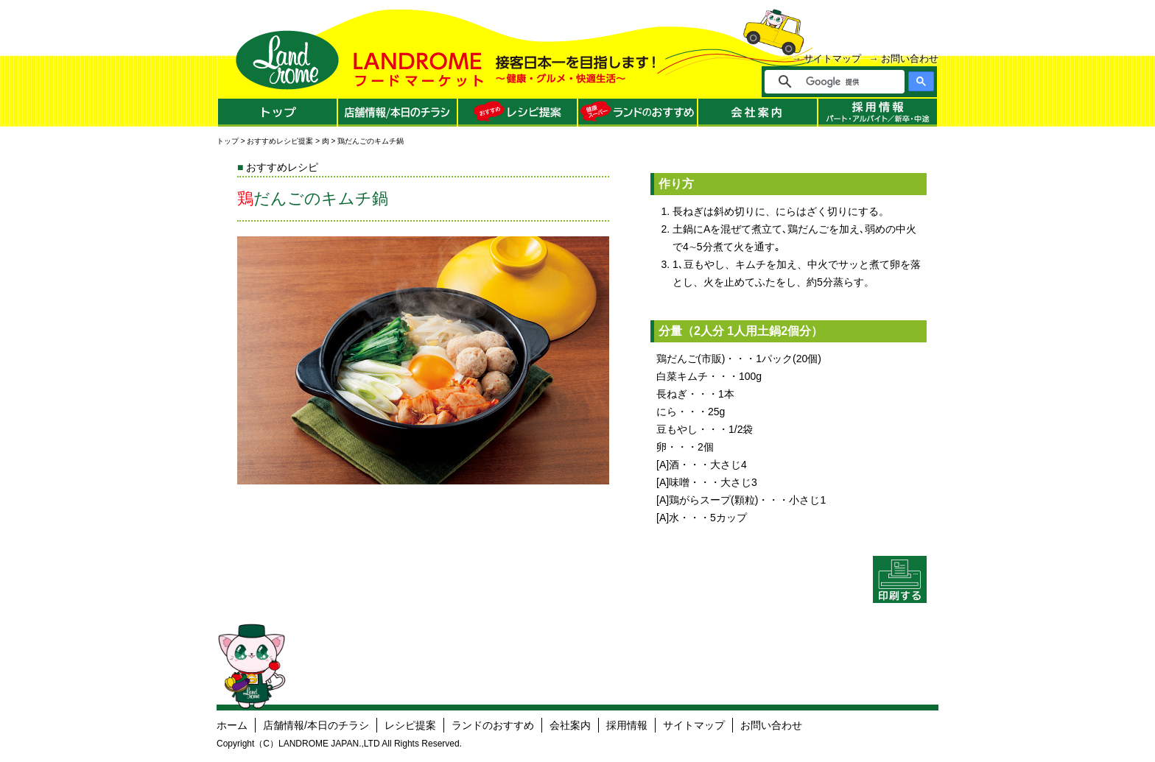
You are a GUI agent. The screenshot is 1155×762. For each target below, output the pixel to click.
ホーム (232, 725)
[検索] (844, 82)
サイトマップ (832, 58)
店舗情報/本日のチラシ (316, 725)
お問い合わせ (909, 58)
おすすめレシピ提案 (280, 141)
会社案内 (570, 725)
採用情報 (626, 725)
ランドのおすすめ (493, 725)
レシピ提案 (410, 725)
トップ (228, 141)
